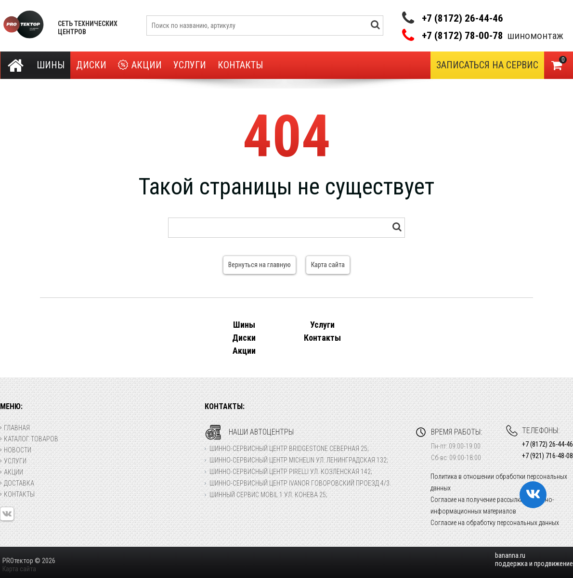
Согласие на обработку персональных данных (494, 523)
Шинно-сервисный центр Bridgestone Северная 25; (289, 448)
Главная (15, 428)
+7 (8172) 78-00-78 (462, 36)
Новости (15, 450)
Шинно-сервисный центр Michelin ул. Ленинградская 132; (298, 460)
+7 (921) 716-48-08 (547, 456)
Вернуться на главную (259, 265)
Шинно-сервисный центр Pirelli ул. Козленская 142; (290, 471)
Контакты (240, 65)
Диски (91, 65)
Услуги (189, 65)
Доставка (17, 483)
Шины (51, 65)
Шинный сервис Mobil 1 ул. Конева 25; (268, 495)
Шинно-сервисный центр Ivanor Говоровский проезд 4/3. (300, 483)
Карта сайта (328, 265)
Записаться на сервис (487, 65)
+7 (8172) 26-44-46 (462, 18)
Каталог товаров (29, 439)
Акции (140, 65)
